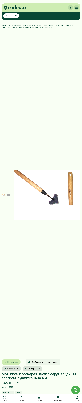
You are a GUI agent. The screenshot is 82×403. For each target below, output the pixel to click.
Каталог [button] (11, 16)
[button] (22, 398)
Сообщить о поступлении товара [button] (42, 362)
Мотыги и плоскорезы (65, 25)
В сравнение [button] (11, 369)
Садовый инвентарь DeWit (45, 25)
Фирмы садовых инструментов (22, 25)
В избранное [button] (32, 369)
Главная (4, 25)
